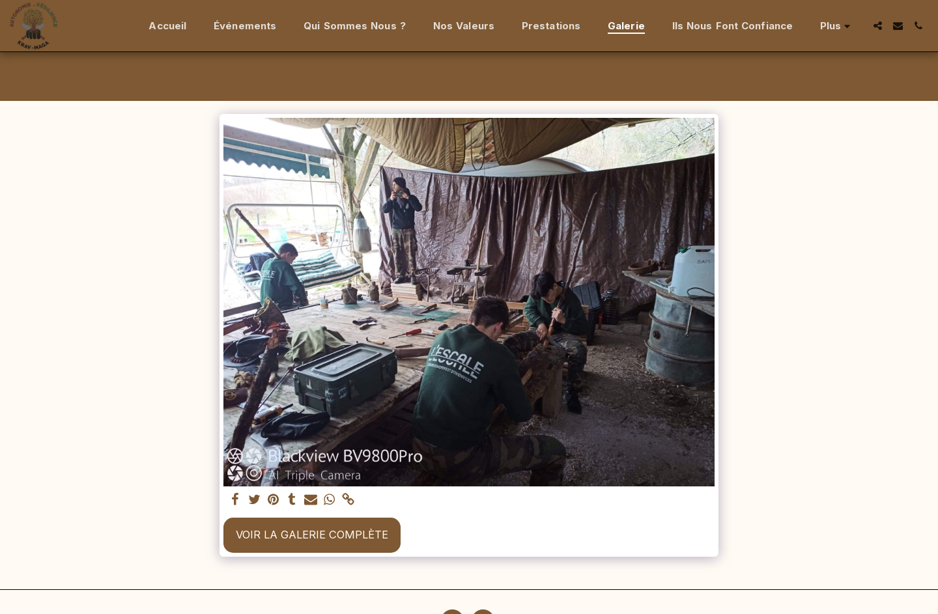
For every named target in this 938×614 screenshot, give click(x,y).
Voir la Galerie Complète (312, 534)
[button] (877, 26)
